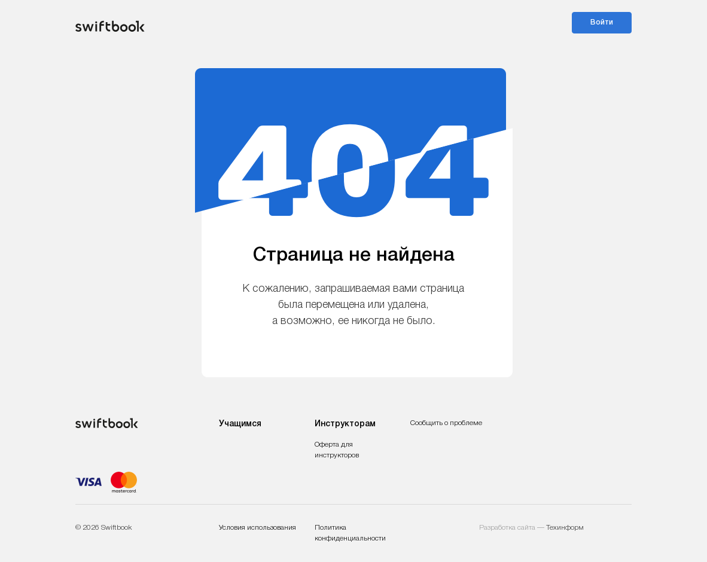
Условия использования (257, 527)
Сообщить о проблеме (446, 423)
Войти (601, 22)
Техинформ (565, 527)
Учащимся (240, 424)
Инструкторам (345, 424)
